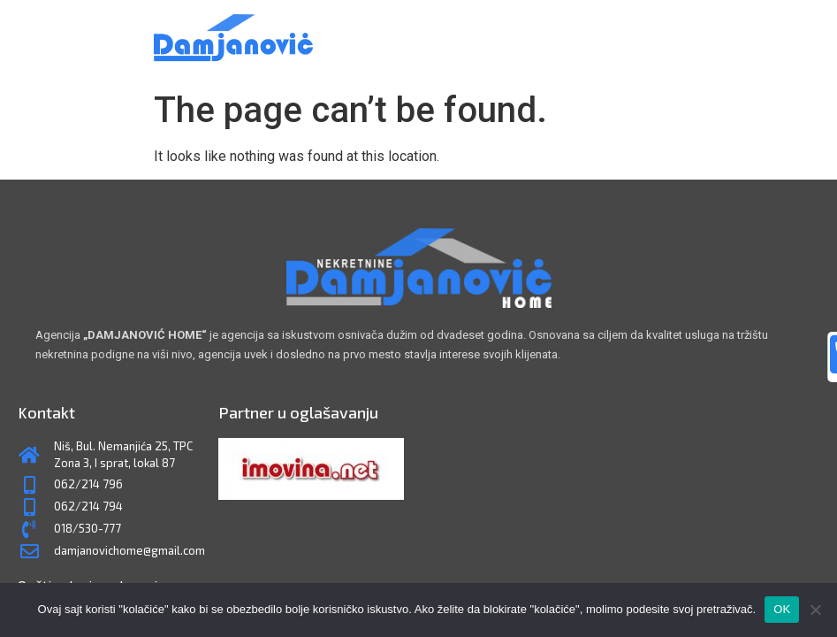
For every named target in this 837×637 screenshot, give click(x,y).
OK (781, 609)
